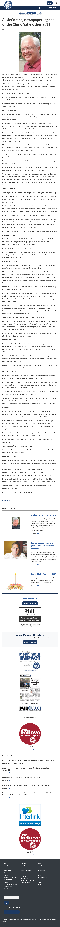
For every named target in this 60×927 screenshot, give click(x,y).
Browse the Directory (30, 642)
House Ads (23, 876)
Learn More (30, 749)
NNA (39, 875)
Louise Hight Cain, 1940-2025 (43, 574)
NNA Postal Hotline (9, 879)
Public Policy (7, 866)
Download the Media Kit (30, 603)
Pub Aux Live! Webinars (26, 882)
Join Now (6, 875)
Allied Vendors (24, 868)
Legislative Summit (43, 870)
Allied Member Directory (30, 635)
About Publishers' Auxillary (10, 884)
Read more (35, 533)
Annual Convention (43, 866)
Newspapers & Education (27, 880)
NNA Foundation (42, 877)
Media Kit (6, 888)
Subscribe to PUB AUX (30, 717)
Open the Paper (30, 714)
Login (49, 3)
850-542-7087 (16, 908)
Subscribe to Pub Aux (9, 886)
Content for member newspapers (26, 870)
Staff (39, 882)
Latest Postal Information (10, 868)
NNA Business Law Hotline (10, 877)
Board (39, 884)
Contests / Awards (43, 868)
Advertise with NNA (30, 598)
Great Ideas (24, 874)
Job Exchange (24, 878)
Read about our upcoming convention (13, 763)
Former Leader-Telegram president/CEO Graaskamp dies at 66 (42, 546)
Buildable (3, 921)
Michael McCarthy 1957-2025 (43, 515)
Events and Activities (9, 873)
